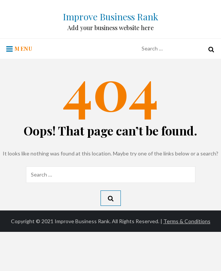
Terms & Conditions (186, 221)
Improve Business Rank (110, 17)
